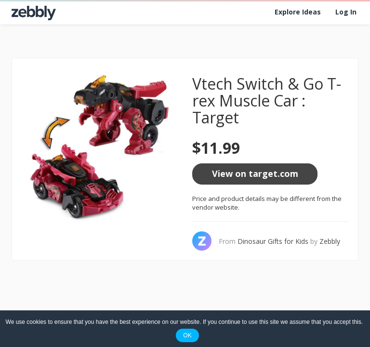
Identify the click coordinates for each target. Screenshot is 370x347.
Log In (346, 11)
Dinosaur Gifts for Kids (273, 241)
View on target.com (255, 173)
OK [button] (187, 335)
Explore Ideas (298, 11)
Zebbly (329, 241)
